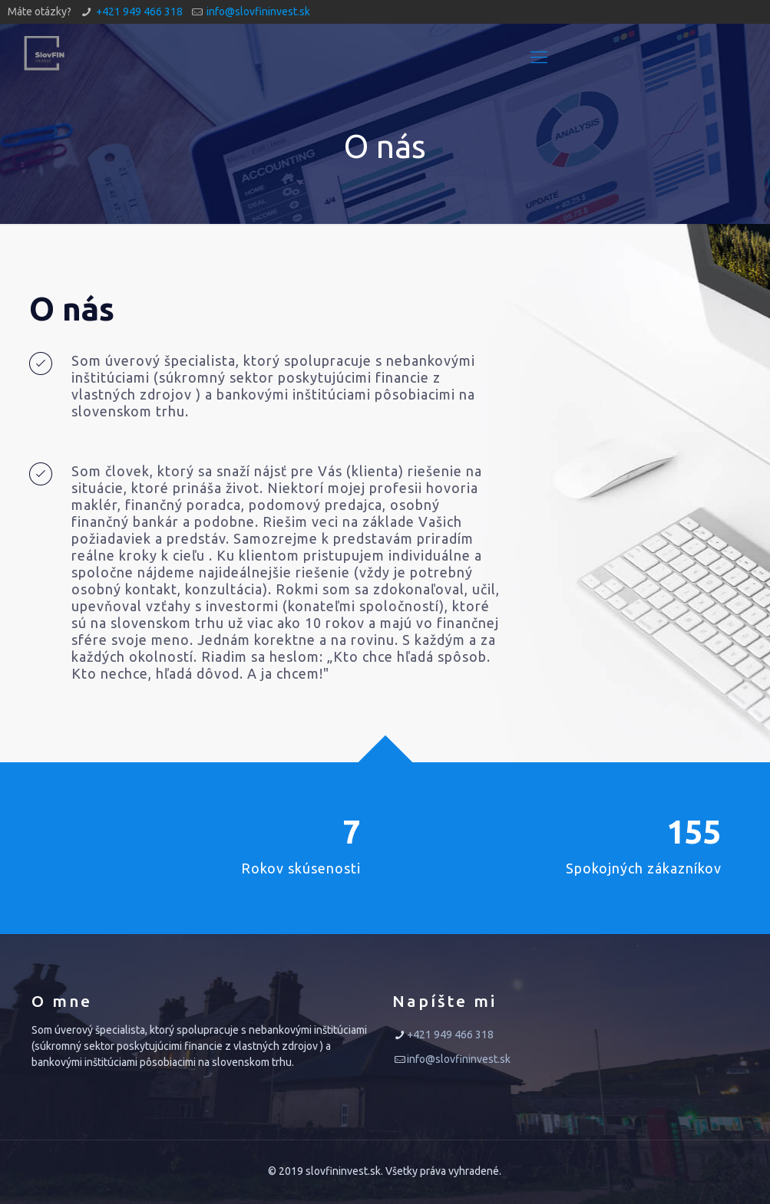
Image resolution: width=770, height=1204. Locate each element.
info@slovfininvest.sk (258, 11)
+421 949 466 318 (139, 11)
